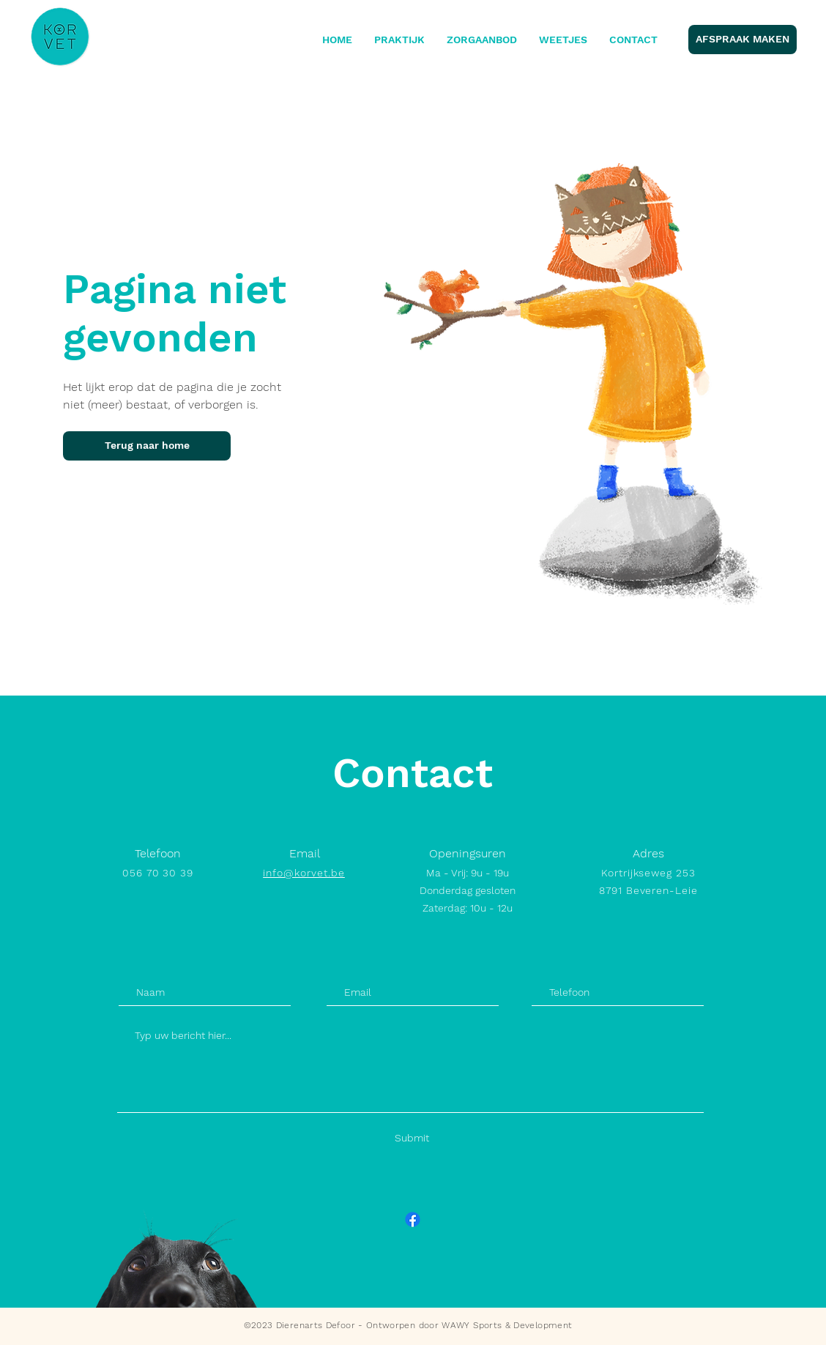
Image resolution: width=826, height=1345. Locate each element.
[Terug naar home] (147, 446)
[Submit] (412, 1138)
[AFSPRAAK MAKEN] (742, 39)
